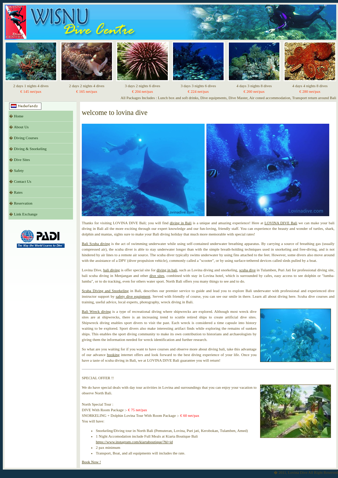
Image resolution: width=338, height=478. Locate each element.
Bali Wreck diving (96, 311)
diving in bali (167, 270)
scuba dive (247, 270)
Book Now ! (91, 462)
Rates (18, 192)
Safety (19, 170)
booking (113, 355)
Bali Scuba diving (96, 243)
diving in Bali (181, 223)
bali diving (111, 270)
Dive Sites (22, 159)
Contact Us (22, 181)
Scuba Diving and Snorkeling (105, 291)
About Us (21, 127)
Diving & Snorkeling (30, 149)
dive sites (157, 275)
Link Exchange (26, 214)
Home (19, 116)
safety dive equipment (133, 296)
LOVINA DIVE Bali (281, 223)
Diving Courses (26, 138)
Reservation (23, 203)
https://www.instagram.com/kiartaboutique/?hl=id (134, 442)
